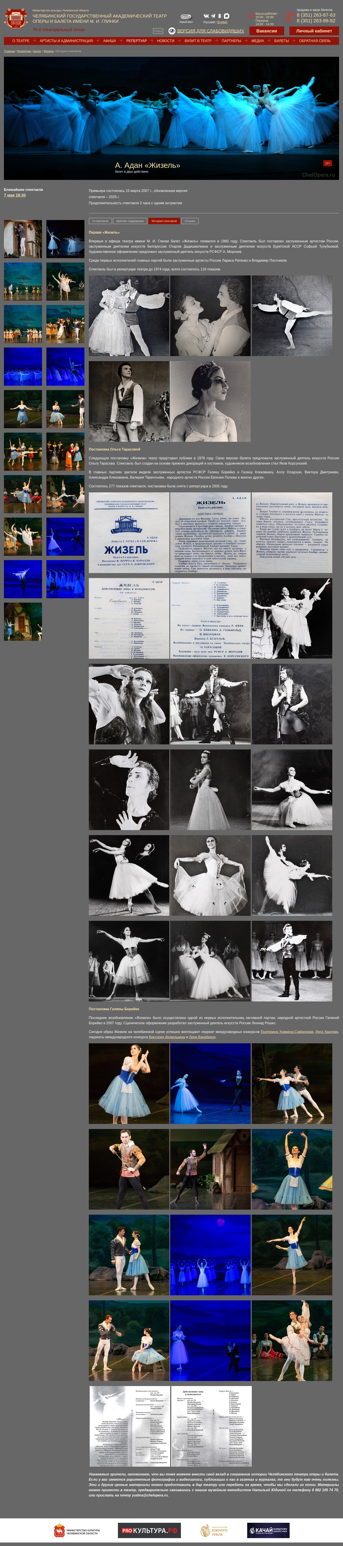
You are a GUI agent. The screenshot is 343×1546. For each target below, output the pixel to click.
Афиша (109, 41)
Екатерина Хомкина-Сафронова (287, 1032)
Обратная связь (315, 41)
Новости (165, 41)
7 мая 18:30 (15, 195)
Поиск (158, 31)
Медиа (258, 41)
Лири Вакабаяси (202, 1037)
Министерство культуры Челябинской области (61, 10)
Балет (37, 51)
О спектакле (100, 221)
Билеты (281, 41)
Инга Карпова (327, 1032)
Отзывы (190, 221)
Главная (9, 51)
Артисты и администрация (66, 41)
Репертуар (136, 41)
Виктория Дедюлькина (167, 1037)
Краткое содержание (130, 221)
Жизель (49, 51)
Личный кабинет (314, 30)
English (222, 22)
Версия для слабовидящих (210, 30)
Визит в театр (198, 41)
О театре (21, 41)
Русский (209, 22)
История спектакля (164, 221)
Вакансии (266, 30)
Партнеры (231, 41)
